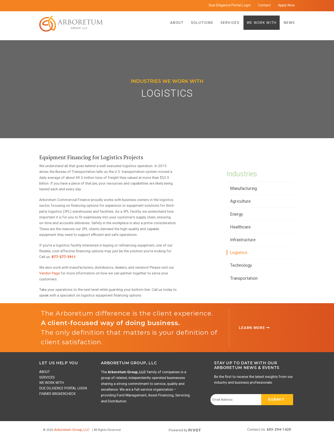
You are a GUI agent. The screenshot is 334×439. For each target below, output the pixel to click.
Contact (264, 5)
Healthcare (240, 227)
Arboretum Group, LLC (71, 430)
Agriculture (240, 201)
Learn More (254, 328)
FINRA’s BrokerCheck (57, 394)
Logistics (238, 252)
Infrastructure (243, 239)
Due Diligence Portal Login (230, 5)
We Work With (51, 383)
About (44, 372)
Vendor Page (49, 273)
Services (47, 377)
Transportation (244, 278)
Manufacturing (243, 188)
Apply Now (286, 5)
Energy (236, 214)
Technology (241, 265)
